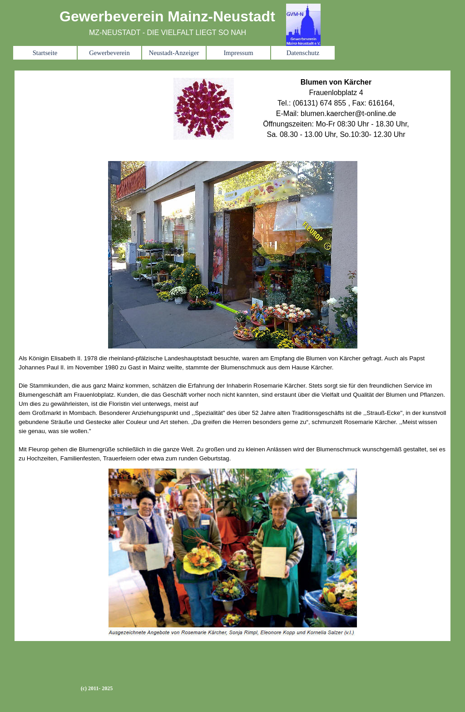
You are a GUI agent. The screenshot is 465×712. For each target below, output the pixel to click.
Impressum (238, 52)
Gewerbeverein (109, 52)
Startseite (45, 52)
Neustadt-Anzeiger (174, 52)
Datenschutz (303, 52)
